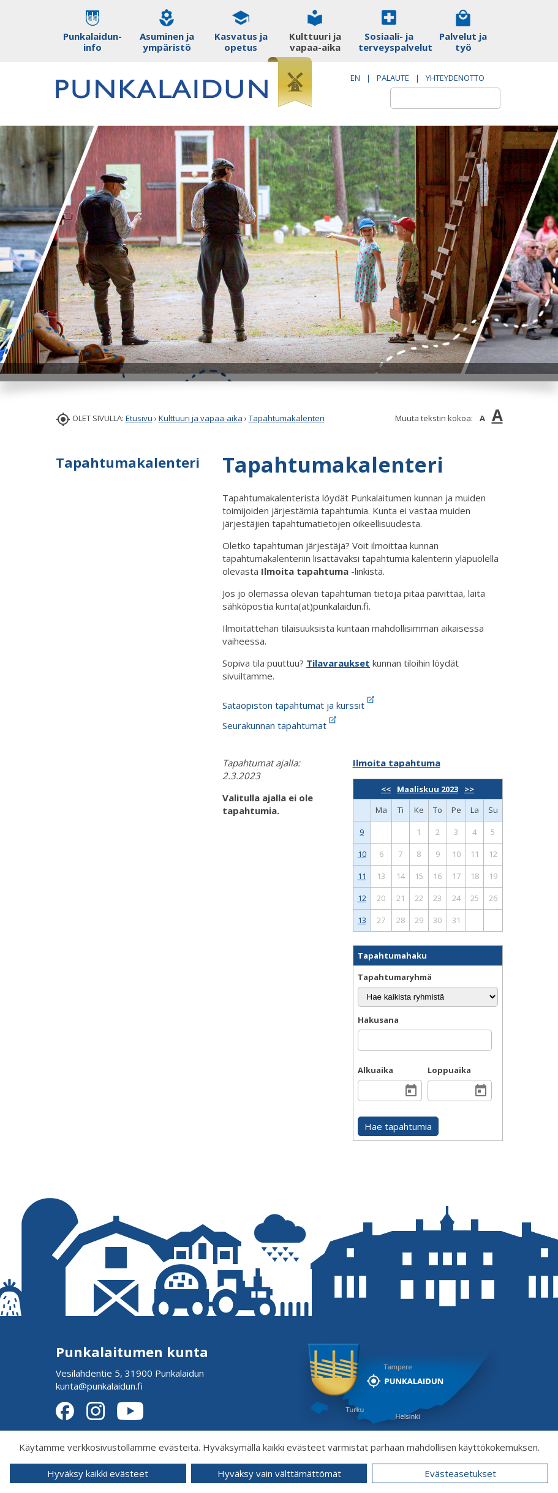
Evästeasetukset (460, 1473)
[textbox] (430, 98)
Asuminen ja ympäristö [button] (167, 42)
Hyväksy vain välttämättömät (279, 1473)
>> (469, 789)
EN (355, 77)
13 (362, 920)
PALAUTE (393, 77)
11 (362, 875)
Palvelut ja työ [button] (463, 42)
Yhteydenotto (455, 77)
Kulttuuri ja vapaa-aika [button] (315, 42)
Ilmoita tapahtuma (396, 763)
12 (362, 898)
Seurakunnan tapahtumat (280, 725)
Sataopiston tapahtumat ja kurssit (299, 705)
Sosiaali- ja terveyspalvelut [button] (389, 42)
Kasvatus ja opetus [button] (241, 42)
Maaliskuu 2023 (427, 789)
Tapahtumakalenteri (287, 418)
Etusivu (139, 418)
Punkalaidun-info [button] (92, 42)
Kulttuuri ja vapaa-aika (201, 418)
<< (386, 789)
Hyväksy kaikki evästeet (97, 1473)
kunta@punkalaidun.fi (99, 1386)
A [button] (482, 418)
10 (362, 853)
